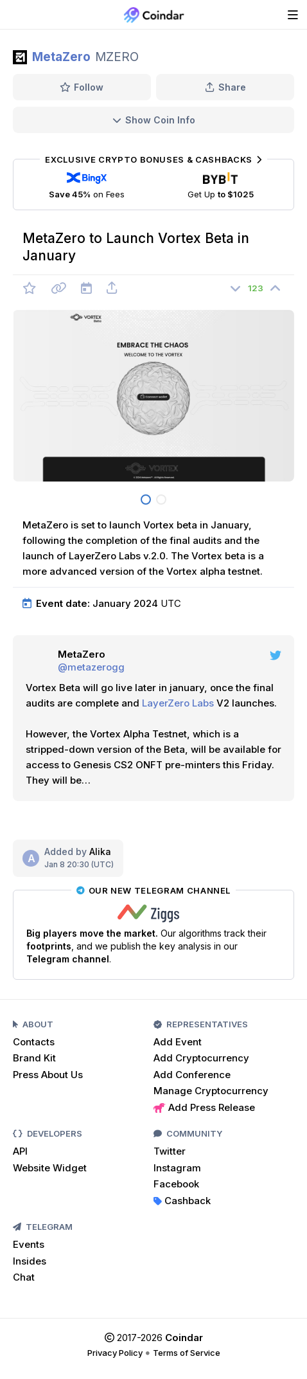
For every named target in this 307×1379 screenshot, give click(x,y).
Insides (29, 1261)
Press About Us (48, 1074)
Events (28, 1244)
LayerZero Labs (178, 703)
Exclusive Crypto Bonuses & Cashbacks (153, 159)
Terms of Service (186, 1352)
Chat (24, 1277)
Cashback (182, 1200)
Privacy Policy (115, 1352)
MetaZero (61, 57)
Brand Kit (34, 1058)
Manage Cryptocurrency (211, 1091)
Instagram (177, 1168)
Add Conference (192, 1074)
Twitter (170, 1151)
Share (225, 87)
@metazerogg (91, 667)
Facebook (176, 1184)
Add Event (178, 1042)
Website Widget (50, 1168)
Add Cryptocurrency (201, 1058)
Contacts (34, 1042)
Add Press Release (204, 1107)
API (20, 1151)
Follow (81, 87)
